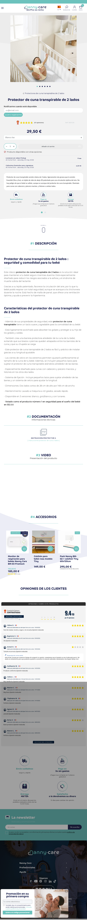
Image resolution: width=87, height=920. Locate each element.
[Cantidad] (10, 146)
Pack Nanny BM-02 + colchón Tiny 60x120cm (69, 559)
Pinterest (41, 884)
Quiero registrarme (13, 115)
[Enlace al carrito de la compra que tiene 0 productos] (81, 7)
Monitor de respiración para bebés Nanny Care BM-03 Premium (17, 560)
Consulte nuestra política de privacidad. (17, 905)
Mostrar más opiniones (43, 742)
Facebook (31, 884)
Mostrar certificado (14, 616)
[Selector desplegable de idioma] (59, 8)
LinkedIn (51, 884)
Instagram (46, 884)
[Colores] (43, 137)
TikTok (55, 884)
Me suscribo (73, 828)
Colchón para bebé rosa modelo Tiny (43, 559)
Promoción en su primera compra (16, 890)
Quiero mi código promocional (16, 911)
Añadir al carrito (48, 146)
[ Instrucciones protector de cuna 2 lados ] (43, 439)
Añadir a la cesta (24, 549)
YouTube (36, 884)
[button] (66, 7)
